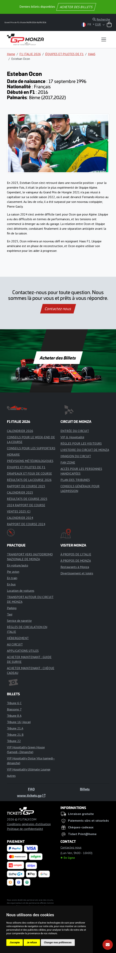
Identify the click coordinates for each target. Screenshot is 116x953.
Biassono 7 (14, 709)
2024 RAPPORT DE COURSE (26, 505)
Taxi (9, 614)
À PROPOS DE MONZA (75, 561)
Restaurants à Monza (74, 567)
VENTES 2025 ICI (19, 511)
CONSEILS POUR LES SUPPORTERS (31, 448)
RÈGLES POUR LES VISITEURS (81, 443)
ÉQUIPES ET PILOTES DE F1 (64, 54)
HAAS (91, 54)
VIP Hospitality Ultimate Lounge (28, 769)
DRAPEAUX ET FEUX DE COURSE (29, 473)
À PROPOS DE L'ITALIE (75, 554)
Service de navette (19, 621)
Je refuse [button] (32, 942)
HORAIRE (13, 454)
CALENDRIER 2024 (20, 518)
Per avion (13, 572)
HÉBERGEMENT (18, 638)
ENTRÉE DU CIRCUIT (74, 431)
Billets (85, 789)
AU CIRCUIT (15, 644)
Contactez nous (58, 308)
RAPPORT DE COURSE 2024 (26, 524)
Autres (11, 776)
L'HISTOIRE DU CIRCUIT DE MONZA (84, 450)
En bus (11, 584)
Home (11, 54)
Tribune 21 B (15, 735)
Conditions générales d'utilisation (29, 824)
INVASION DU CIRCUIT (75, 456)
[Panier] (109, 25)
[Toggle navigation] (103, 39)
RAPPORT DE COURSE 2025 (26, 486)
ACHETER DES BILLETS (76, 7)
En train (12, 578)
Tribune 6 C (14, 703)
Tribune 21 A (15, 728)
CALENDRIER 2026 (20, 431)
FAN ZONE (67, 462)
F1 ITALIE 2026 (30, 54)
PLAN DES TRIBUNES (75, 480)
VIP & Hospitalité (72, 437)
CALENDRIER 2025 (20, 492)
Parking (11, 608)
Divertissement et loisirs (76, 573)
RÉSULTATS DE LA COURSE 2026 (29, 480)
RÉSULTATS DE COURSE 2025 (27, 499)
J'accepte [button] (15, 942)
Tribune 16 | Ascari (19, 722)
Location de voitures (20, 591)
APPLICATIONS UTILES (23, 651)
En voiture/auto (17, 565)
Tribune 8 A (14, 716)
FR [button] (86, 24)
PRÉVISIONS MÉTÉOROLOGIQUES (30, 461)
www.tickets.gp (31, 795)
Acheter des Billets (58, 358)
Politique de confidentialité (25, 829)
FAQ (31, 789)
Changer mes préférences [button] (58, 942)
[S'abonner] (108, 945)
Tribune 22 (14, 741)
